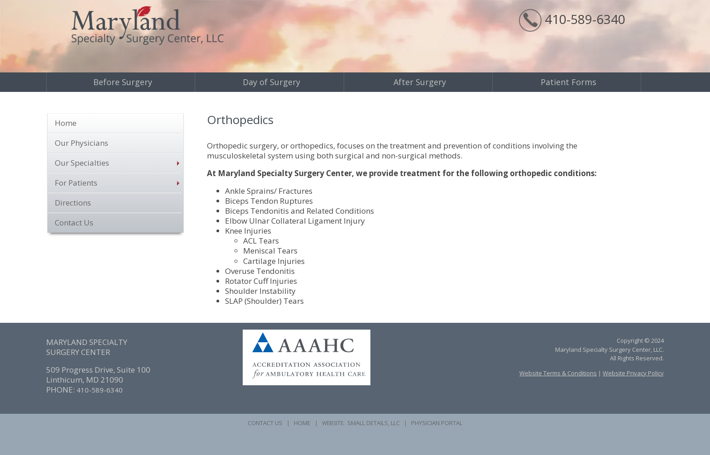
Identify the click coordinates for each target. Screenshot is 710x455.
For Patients (76, 182)
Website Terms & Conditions (558, 373)
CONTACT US (265, 423)
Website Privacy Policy (633, 373)
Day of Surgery (271, 82)
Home (66, 123)
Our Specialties (82, 163)
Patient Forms (568, 82)
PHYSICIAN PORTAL (436, 423)
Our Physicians (81, 143)
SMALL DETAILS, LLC (373, 423)
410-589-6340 (585, 19)
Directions (73, 202)
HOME (302, 423)
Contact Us (74, 222)
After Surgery (419, 82)
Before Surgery (122, 82)
